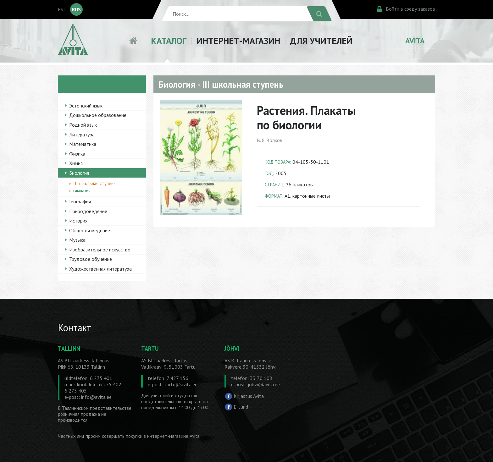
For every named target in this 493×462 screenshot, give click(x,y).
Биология (79, 173)
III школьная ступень (94, 183)
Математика (82, 144)
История (78, 220)
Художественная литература (100, 269)
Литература (82, 134)
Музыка (77, 240)
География (80, 201)
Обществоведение (89, 230)
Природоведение (88, 211)
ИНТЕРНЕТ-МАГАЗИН (238, 41)
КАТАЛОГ (168, 41)
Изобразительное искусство (99, 249)
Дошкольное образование (97, 115)
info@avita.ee (96, 397)
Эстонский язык (85, 105)
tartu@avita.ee (180, 384)
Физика (77, 154)
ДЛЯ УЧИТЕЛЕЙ (321, 41)
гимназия (82, 191)
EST (62, 9)
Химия (76, 163)
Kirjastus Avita (249, 396)
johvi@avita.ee (264, 384)
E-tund (241, 407)
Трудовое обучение (90, 259)
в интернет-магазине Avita (172, 436)
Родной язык (83, 125)
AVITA (415, 41)
